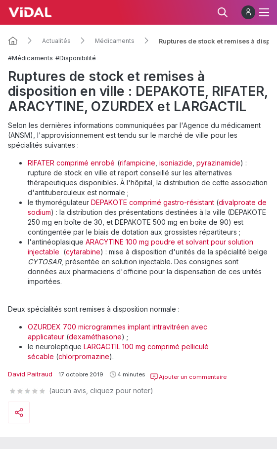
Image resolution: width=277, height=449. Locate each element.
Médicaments (115, 41)
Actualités (56, 41)
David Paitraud (30, 374)
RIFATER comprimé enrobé (71, 163)
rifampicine (137, 163)
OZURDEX (45, 327)
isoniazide (175, 163)
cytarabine (83, 251)
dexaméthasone (95, 336)
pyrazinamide (218, 163)
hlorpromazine (85, 356)
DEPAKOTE (110, 202)
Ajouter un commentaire (188, 376)
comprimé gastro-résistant (171, 202)
